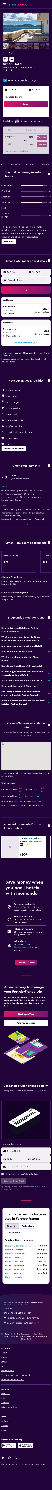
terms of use (36, 1187)
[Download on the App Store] (25, 1445)
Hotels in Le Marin (13, 1258)
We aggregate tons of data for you (27, 1318)
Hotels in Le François (14, 1250)
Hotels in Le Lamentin (14, 1246)
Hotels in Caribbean (21, 1334)
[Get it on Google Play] (8, 1445)
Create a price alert (22, 947)
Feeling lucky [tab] (28, 1226)
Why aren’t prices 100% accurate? (27, 1323)
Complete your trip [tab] (15, 1232)
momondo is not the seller (27, 1313)
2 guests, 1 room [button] (13, 97)
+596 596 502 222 (12, 76)
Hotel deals (5, 1334)
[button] (5, 4)
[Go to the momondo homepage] (18, 4)
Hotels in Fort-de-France (13, 1336)
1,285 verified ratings (25, 80)
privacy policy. (6, 1189)
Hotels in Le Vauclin (13, 1277)
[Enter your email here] (28, 1167)
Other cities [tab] (12, 1226)
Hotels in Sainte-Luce (14, 1269)
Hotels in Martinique (39, 1334)
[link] (26, 962)
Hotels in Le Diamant (14, 1262)
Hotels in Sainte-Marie (14, 1265)
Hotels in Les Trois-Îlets (15, 1254)
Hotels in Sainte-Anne (14, 1273)
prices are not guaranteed (21, 1305)
